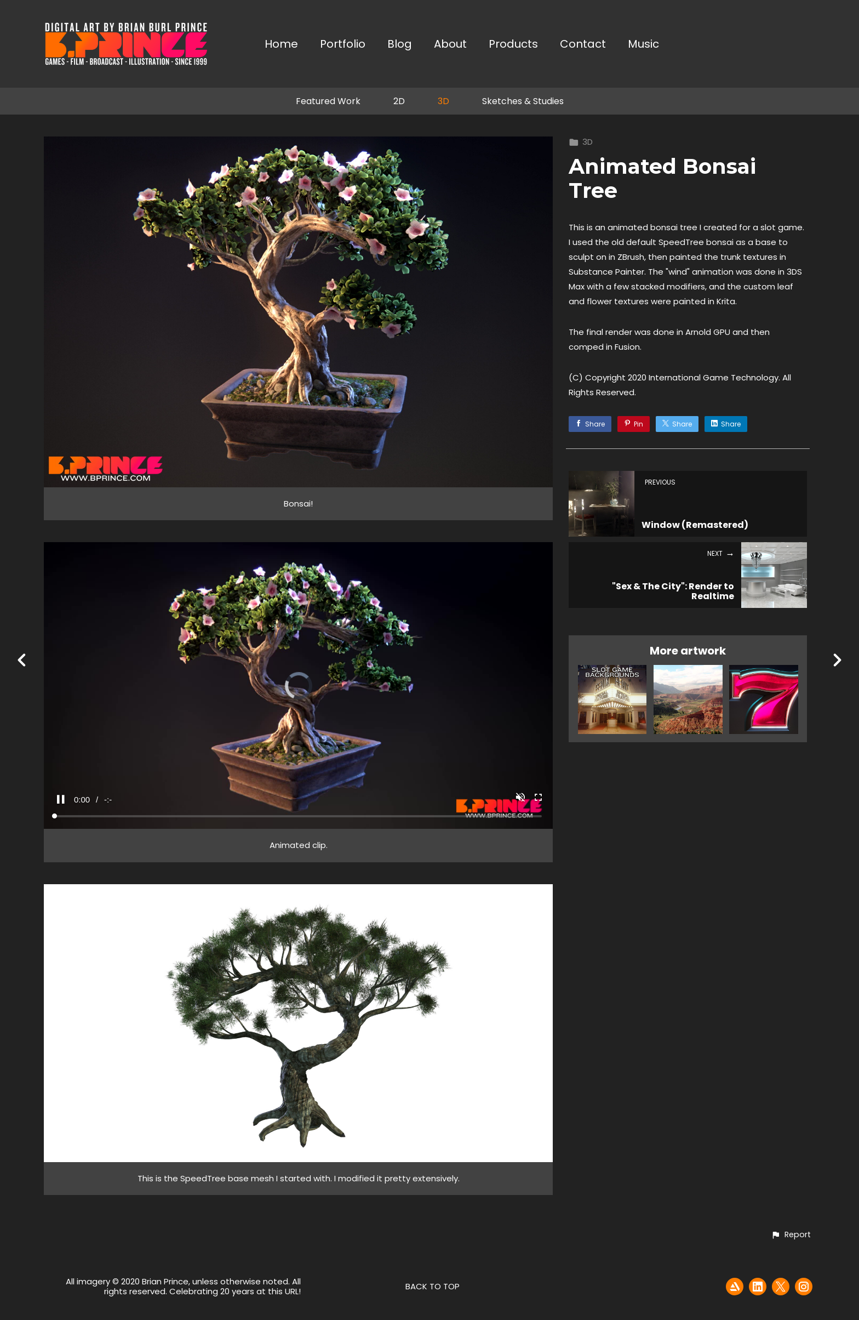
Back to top (432, 1286)
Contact (583, 45)
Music (643, 45)
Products (513, 45)
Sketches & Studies (523, 101)
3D (443, 101)
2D (399, 101)
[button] (790, 1235)
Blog (399, 45)
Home (281, 45)
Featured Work (328, 101)
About (450, 45)
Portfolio (342, 45)
